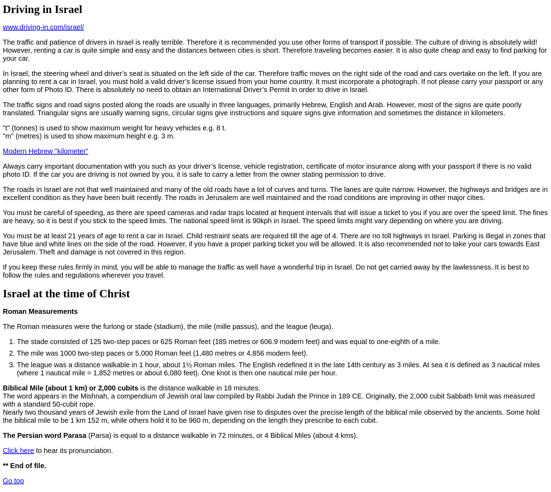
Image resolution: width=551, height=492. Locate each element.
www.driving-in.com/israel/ (43, 27)
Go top (13, 481)
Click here (18, 450)
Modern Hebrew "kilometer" (45, 151)
